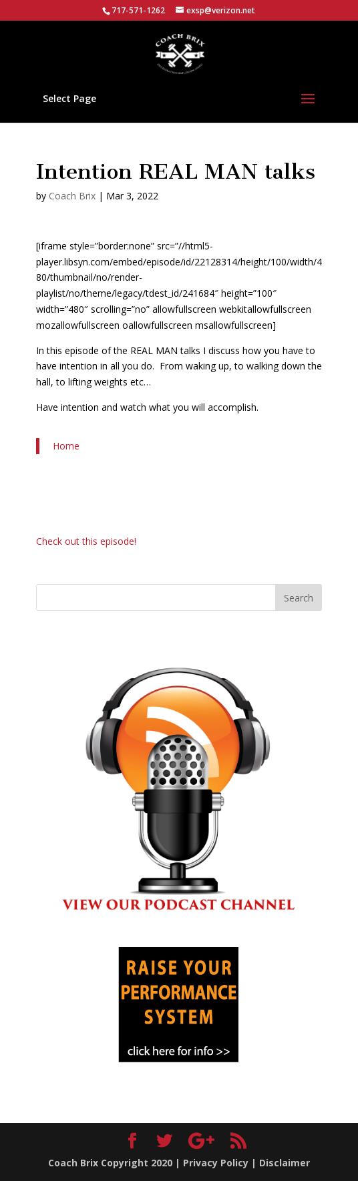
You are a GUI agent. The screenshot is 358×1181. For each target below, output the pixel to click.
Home (66, 445)
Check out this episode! (86, 541)
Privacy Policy (215, 1162)
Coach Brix (72, 195)
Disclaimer (284, 1162)
